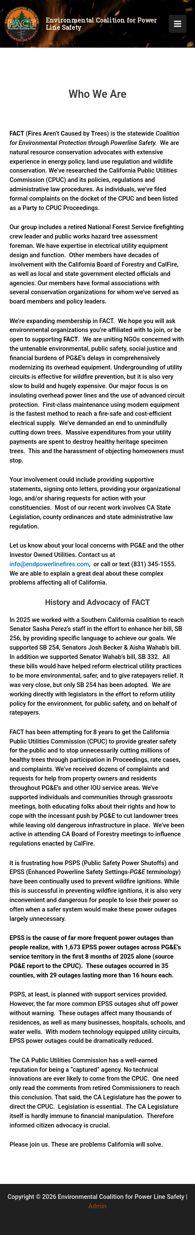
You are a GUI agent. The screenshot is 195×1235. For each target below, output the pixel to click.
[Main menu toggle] (178, 24)
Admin (97, 1206)
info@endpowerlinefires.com (49, 564)
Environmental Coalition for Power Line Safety (101, 24)
